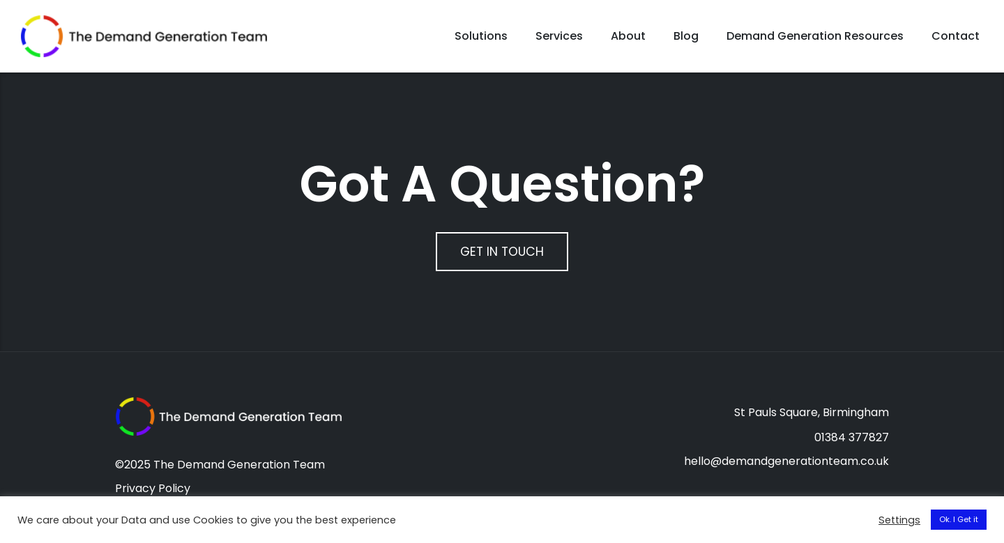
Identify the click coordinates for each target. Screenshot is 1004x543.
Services (559, 38)
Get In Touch (502, 255)
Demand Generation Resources (815, 38)
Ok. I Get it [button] (958, 519)
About (628, 38)
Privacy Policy (152, 492)
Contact (955, 38)
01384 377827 (851, 442)
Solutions (481, 38)
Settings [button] (899, 520)
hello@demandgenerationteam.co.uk (786, 465)
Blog (686, 38)
